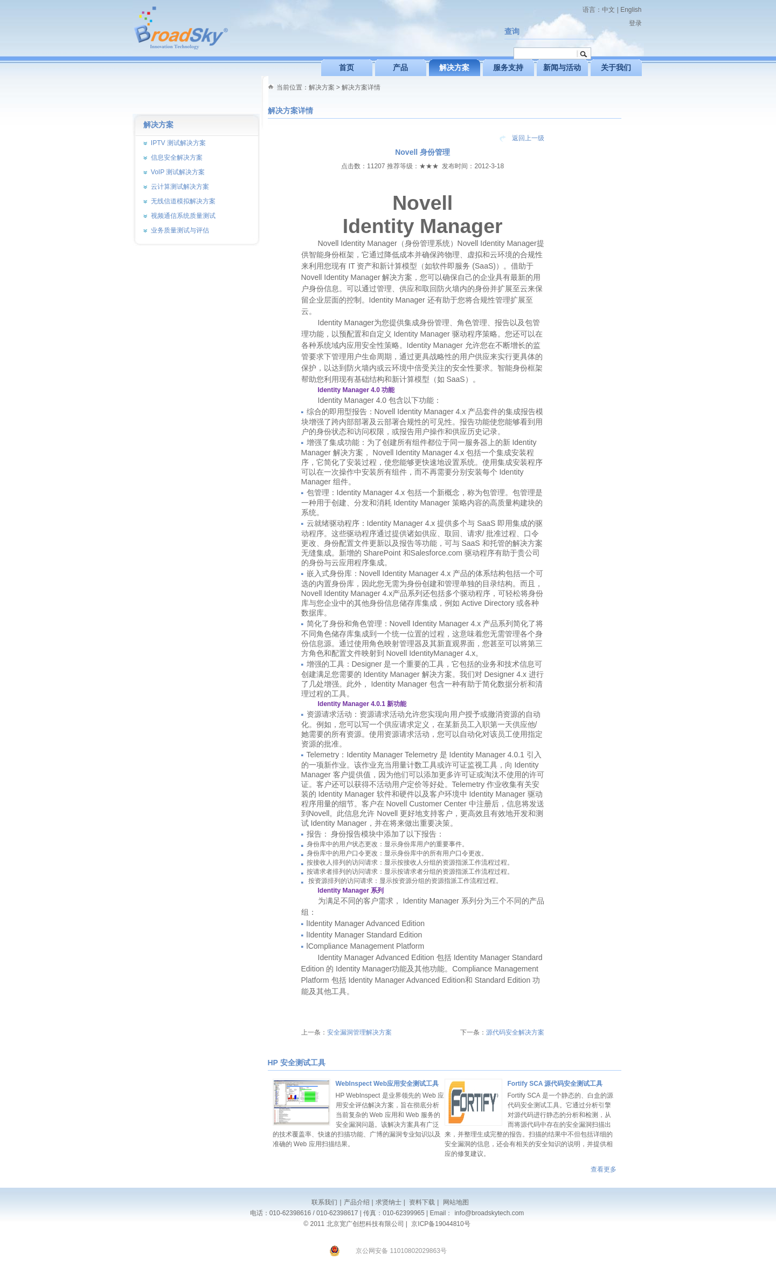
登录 (635, 23)
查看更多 (603, 1169)
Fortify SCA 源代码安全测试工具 (555, 1083)
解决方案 (322, 87)
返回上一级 (528, 138)
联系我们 (324, 1202)
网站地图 (454, 1202)
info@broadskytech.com (489, 1213)
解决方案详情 (361, 87)
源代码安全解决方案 (515, 1032)
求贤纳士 (388, 1202)
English (630, 9)
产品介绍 (357, 1202)
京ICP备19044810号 (440, 1224)
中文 (608, 9)
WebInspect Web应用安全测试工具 (387, 1083)
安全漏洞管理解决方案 (359, 1032)
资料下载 (421, 1202)
